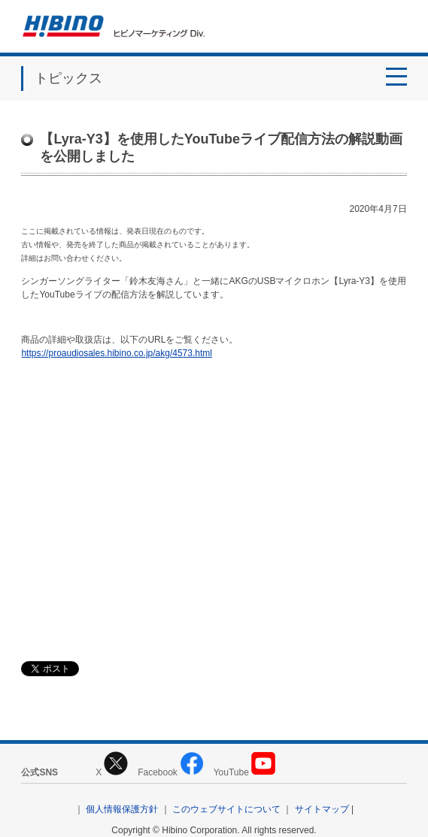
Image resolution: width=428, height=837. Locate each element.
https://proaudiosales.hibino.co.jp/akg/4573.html (116, 353)
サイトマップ (322, 809)
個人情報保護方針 (122, 809)
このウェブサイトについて (226, 809)
